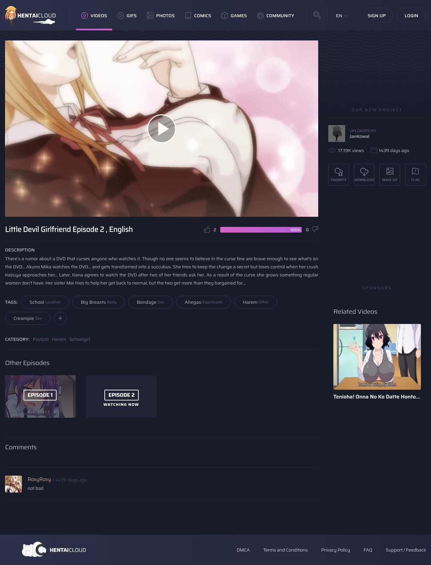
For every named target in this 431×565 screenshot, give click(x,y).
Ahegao (204, 302)
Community (275, 15)
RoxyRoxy (39, 479)
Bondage (150, 302)
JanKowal (359, 136)
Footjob (41, 339)
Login (411, 15)
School (45, 302)
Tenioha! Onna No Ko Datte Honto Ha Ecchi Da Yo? (377, 396)
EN (339, 15)
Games (234, 15)
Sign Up (377, 15)
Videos (94, 15)
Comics (198, 15)
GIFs (127, 15)
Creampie (27, 318)
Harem (256, 302)
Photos (161, 15)
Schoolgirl (79, 339)
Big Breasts (99, 302)
